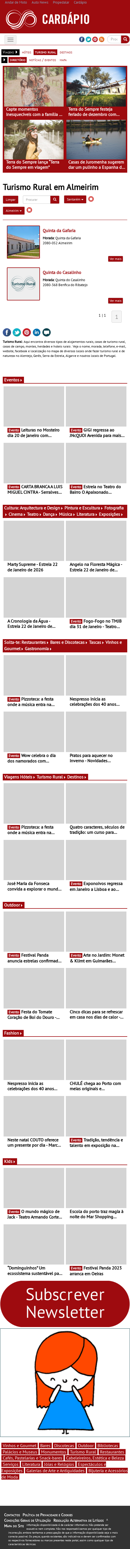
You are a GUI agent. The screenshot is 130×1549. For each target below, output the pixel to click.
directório (17, 59)
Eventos (13, 379)
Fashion (13, 1033)
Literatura (87, 514)
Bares (45, 1445)
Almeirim (14, 210)
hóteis (26, 52)
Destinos (77, 777)
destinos (66, 52)
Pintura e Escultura (83, 508)
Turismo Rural (51, 777)
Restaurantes (35, 642)
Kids (10, 1161)
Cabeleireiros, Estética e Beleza (95, 1458)
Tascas (96, 642)
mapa (63, 59)
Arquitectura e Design (41, 508)
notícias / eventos (42, 59)
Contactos (12, 1514)
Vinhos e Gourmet (19, 1445)
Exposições (111, 514)
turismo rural (45, 52)
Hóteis (28, 777)
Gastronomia (38, 648)
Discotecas (64, 1445)
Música (67, 514)
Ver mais (115, 259)
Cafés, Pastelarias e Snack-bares (32, 1458)
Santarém (75, 199)
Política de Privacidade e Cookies (47, 1514)
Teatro (34, 514)
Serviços (10, 1464)
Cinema (17, 514)
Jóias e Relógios (59, 1464)
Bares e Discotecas (69, 642)
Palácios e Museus (20, 1452)
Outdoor (13, 905)
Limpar (10, 199)
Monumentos (53, 1452)
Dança (50, 514)
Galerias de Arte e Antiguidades (55, 1470)
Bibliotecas (108, 1445)
